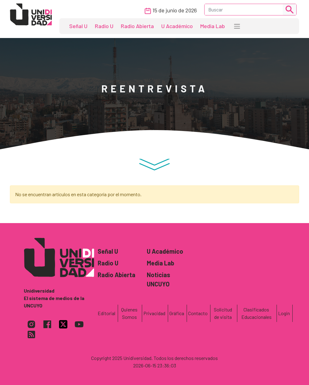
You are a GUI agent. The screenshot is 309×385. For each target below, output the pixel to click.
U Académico (177, 26)
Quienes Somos (129, 313)
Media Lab (212, 26)
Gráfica (176, 313)
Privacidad (154, 313)
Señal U (78, 26)
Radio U (104, 26)
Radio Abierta (137, 26)
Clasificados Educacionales (256, 313)
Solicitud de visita (223, 313)
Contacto (198, 313)
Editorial (106, 313)
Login (284, 313)
